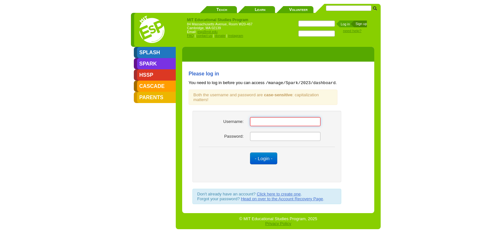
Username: (233, 121)
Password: (234, 136)
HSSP (146, 75)
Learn (260, 9)
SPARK (148, 63)
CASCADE (152, 86)
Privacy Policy (278, 223)
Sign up (361, 24)
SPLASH (149, 52)
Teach (221, 9)
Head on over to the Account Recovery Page (282, 198)
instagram (235, 36)
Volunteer (298, 9)
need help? (352, 31)
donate (220, 36)
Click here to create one (279, 194)
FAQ (190, 36)
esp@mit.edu (208, 32)
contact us (204, 36)
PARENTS (151, 97)
